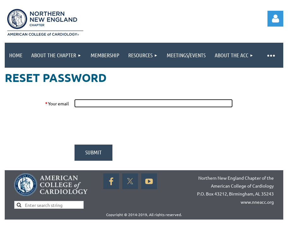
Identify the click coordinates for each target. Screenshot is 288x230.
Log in (275, 19)
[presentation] (122, 126)
